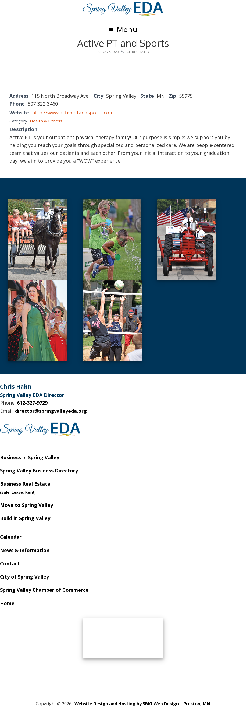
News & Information (24, 550)
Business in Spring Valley (29, 457)
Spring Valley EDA (123, 9)
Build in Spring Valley (25, 518)
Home (7, 603)
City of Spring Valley (24, 576)
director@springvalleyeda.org (51, 411)
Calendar (11, 537)
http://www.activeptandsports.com (73, 112)
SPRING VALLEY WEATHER (123, 638)
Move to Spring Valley (26, 505)
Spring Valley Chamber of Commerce (44, 590)
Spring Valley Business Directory (39, 470)
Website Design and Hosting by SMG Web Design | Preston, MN (142, 704)
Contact (10, 563)
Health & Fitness (46, 121)
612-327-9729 (32, 402)
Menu (127, 29)
